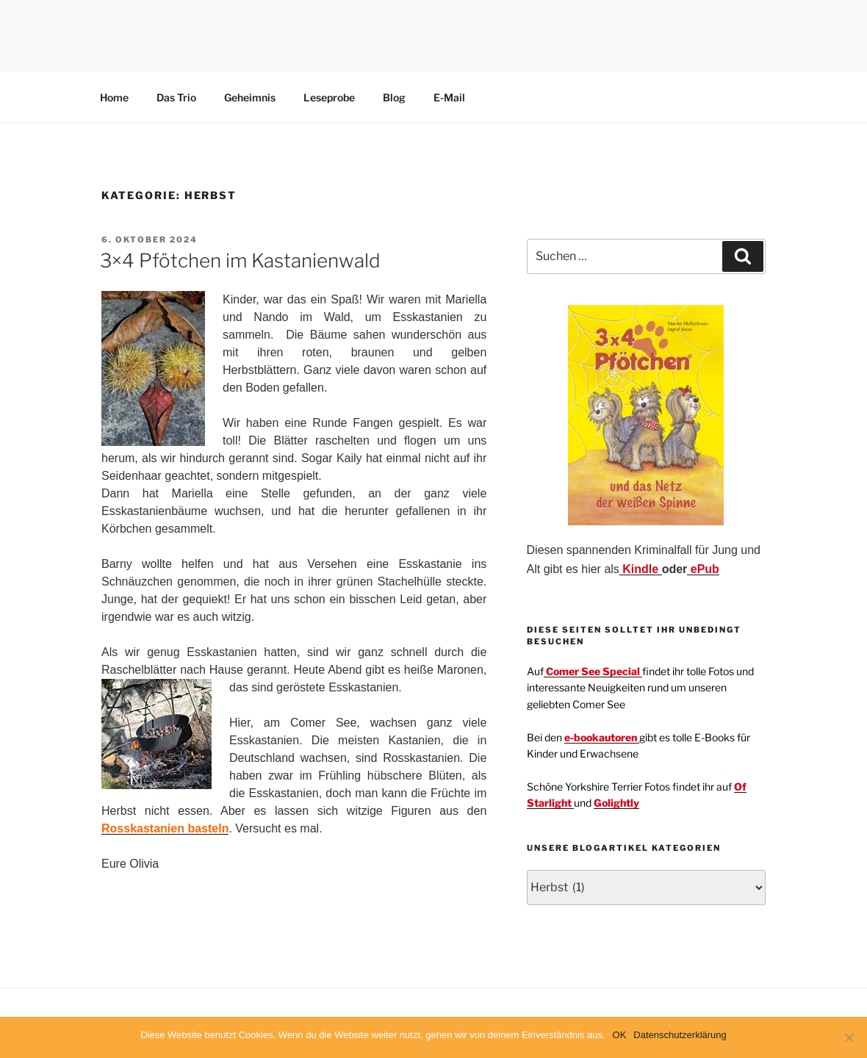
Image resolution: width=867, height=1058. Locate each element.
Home (114, 97)
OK (620, 1034)
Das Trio (176, 97)
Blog (394, 97)
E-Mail (449, 97)
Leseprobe (329, 97)
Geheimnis (250, 97)
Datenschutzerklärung (679, 1034)
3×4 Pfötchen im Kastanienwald (240, 260)
